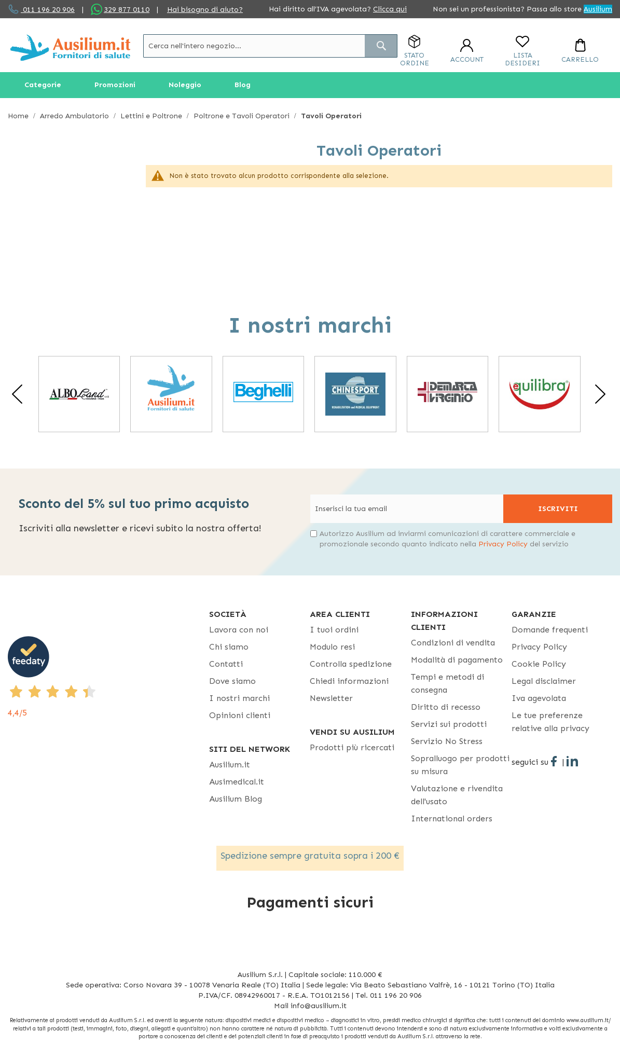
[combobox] (270, 46)
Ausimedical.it (236, 782)
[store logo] (70, 47)
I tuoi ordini (334, 630)
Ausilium (598, 9)
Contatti (226, 664)
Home (19, 116)
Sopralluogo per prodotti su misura (460, 764)
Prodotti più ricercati (352, 747)
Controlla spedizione (351, 664)
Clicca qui (390, 9)
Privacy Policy (503, 544)
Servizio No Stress (447, 741)
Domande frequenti (550, 630)
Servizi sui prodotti (449, 724)
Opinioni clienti (239, 715)
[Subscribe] (557, 508)
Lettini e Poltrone (152, 116)
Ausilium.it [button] (229, 764)
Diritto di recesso (445, 707)
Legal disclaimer (544, 681)
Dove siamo (232, 681)
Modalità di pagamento (457, 660)
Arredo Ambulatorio (75, 116)
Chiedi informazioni (349, 681)
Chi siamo (229, 647)
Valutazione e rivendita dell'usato (457, 794)
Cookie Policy (539, 664)
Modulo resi (332, 647)
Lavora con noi (238, 630)
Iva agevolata (539, 698)
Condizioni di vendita (453, 643)
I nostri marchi (239, 698)
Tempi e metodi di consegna (447, 683)
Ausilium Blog (235, 799)
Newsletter (331, 698)
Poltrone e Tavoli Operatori (243, 116)
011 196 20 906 (48, 9)
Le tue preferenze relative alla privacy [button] (550, 721)
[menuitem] (42, 85)
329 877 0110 (126, 9)
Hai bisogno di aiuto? (205, 9)
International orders (451, 818)
